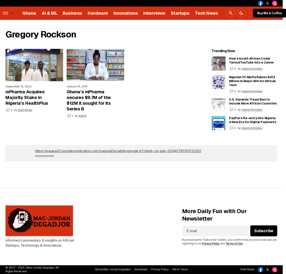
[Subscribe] (263, 231)
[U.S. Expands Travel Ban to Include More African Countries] (218, 104)
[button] (5, 13)
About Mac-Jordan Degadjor (113, 269)
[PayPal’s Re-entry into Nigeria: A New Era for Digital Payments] (218, 123)
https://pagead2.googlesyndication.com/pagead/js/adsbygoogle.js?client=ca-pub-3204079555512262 (118, 151)
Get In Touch (180, 269)
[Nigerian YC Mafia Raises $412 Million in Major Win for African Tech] (218, 82)
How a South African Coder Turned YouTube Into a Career (251, 60)
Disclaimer (141, 269)
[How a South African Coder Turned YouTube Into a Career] (218, 64)
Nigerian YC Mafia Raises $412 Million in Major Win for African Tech (252, 81)
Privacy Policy (211, 243)
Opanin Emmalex (252, 68)
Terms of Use (234, 243)
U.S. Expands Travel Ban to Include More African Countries (253, 101)
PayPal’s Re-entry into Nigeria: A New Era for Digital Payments (252, 120)
